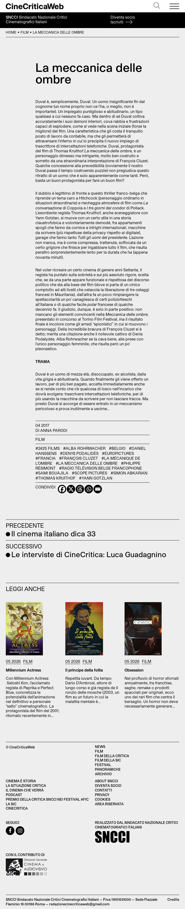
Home (11, 32)
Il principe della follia (84, 670)
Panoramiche (108, 769)
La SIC (11, 804)
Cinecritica (17, 808)
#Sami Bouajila (51, 473)
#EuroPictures (118, 453)
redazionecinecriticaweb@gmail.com (79, 904)
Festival (103, 765)
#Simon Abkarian (129, 473)
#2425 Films (47, 448)
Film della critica (112, 756)
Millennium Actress (23, 670)
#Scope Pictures (89, 473)
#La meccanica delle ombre (87, 463)
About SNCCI (106, 781)
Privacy (102, 795)
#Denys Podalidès (79, 453)
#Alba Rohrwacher (84, 448)
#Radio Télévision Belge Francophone (100, 468)
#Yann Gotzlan (95, 478)
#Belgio (117, 448)
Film (24, 32)
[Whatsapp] (89, 489)
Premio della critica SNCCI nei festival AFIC (47, 799)
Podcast (14, 795)
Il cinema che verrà (25, 790)
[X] (71, 489)
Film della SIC (108, 760)
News (100, 747)
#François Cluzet (78, 458)
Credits (173, 899)
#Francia (45, 458)
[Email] (97, 489)
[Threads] (80, 489)
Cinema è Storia (21, 781)
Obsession (134, 670)
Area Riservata (109, 804)
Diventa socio (123, 19)
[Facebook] (62, 489)
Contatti (103, 790)
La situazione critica (26, 785)
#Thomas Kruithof (55, 478)
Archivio (103, 774)
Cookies (102, 799)
